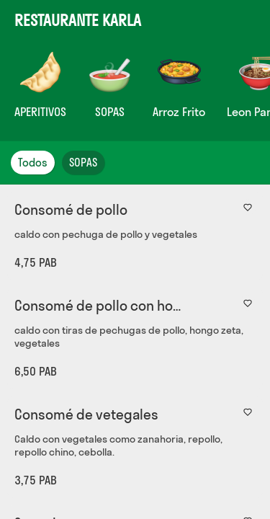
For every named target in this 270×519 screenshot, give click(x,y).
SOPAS (110, 112)
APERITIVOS (40, 112)
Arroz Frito (179, 112)
